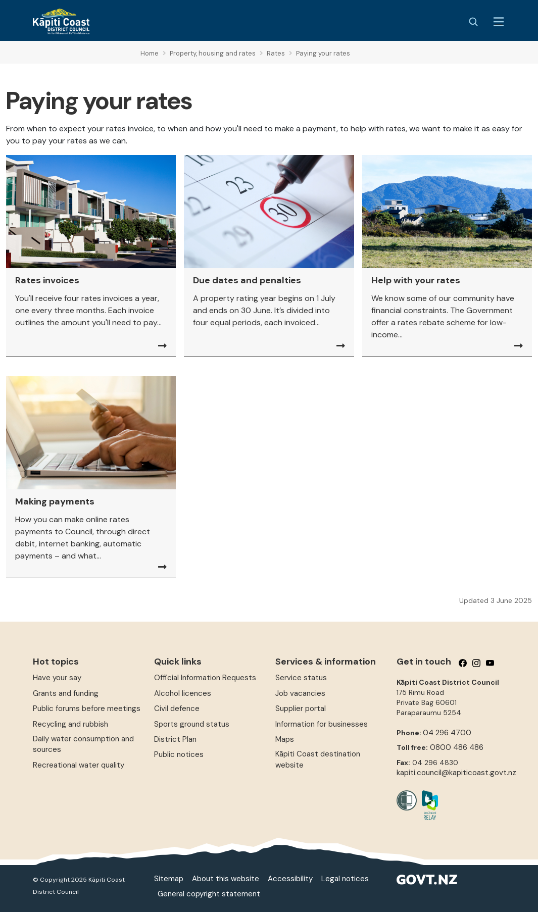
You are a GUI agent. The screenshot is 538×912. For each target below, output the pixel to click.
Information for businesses (321, 724)
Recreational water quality (78, 765)
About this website (225, 879)
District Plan (175, 739)
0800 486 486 (456, 747)
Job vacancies (300, 693)
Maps (284, 739)
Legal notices (345, 879)
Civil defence (177, 708)
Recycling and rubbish (70, 724)
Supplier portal (300, 708)
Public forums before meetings (86, 708)
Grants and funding (66, 693)
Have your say (57, 678)
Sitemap (168, 879)
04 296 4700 (447, 733)
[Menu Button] (499, 22)
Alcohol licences (182, 693)
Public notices (179, 754)
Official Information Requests (205, 678)
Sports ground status (191, 724)
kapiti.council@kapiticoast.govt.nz (456, 773)
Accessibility (290, 879)
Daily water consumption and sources (83, 744)
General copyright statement (209, 894)
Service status (301, 678)
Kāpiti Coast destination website (317, 759)
